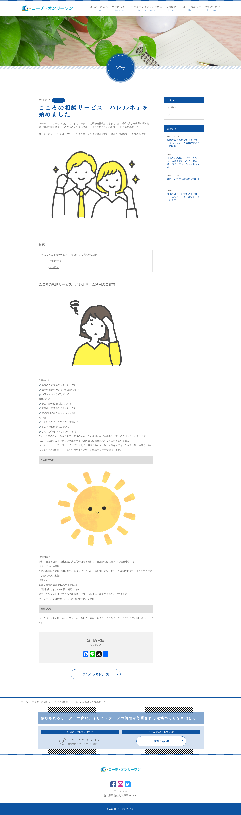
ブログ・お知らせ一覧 (95, 674)
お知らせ (58, 100)
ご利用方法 (55, 261)
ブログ (170, 115)
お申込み (54, 267)
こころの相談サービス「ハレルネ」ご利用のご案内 (70, 254)
